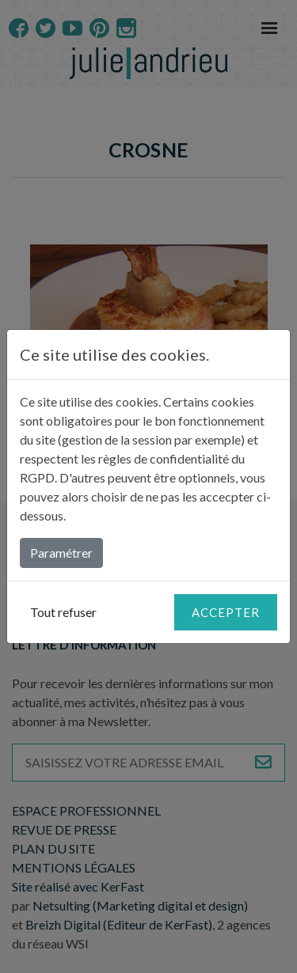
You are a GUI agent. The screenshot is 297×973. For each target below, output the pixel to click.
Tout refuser (63, 611)
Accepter (226, 612)
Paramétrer (61, 552)
